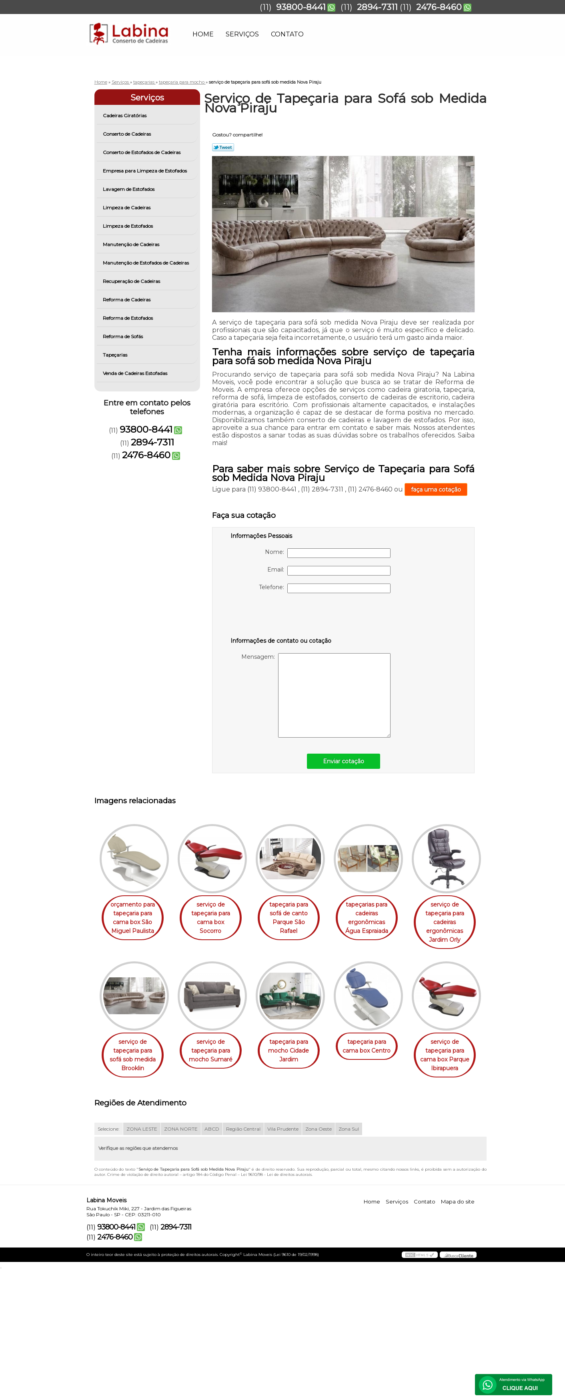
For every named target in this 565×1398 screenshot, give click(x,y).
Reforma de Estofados (128, 318)
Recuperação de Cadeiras (132, 281)
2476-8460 (439, 7)
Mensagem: (316, 695)
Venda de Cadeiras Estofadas (135, 373)
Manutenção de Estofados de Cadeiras (146, 263)
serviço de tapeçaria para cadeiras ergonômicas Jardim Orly (134, 1050)
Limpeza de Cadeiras (127, 208)
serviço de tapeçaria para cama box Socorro (215, 913)
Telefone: (325, 588)
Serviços (242, 34)
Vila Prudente (283, 1257)
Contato (287, 34)
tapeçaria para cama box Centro (134, 1175)
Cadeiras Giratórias (125, 115)
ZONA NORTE (181, 1257)
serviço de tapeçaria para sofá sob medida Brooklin (215, 1046)
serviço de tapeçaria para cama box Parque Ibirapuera (215, 1183)
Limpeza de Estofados (128, 226)
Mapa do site (458, 1330)
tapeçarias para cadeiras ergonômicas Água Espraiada (378, 918)
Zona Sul (349, 1257)
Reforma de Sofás (123, 336)
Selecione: (109, 1257)
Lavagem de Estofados (129, 189)
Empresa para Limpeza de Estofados (145, 171)
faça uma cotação (436, 489)
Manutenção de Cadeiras (131, 244)
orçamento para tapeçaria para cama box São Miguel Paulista (134, 918)
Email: (329, 571)
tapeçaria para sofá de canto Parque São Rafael (296, 913)
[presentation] (281, 616)
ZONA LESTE (141, 1257)
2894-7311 (377, 7)
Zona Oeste (318, 1257)
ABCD (211, 1257)
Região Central (243, 1257)
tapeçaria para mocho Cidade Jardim (377, 1041)
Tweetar (223, 147)
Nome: (328, 553)
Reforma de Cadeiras (127, 300)
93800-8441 (301, 7)
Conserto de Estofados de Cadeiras (142, 152)
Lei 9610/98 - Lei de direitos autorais (276, 1303)
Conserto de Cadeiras (127, 134)
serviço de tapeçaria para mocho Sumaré (297, 1041)
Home (203, 34)
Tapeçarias (115, 355)
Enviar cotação (343, 761)
